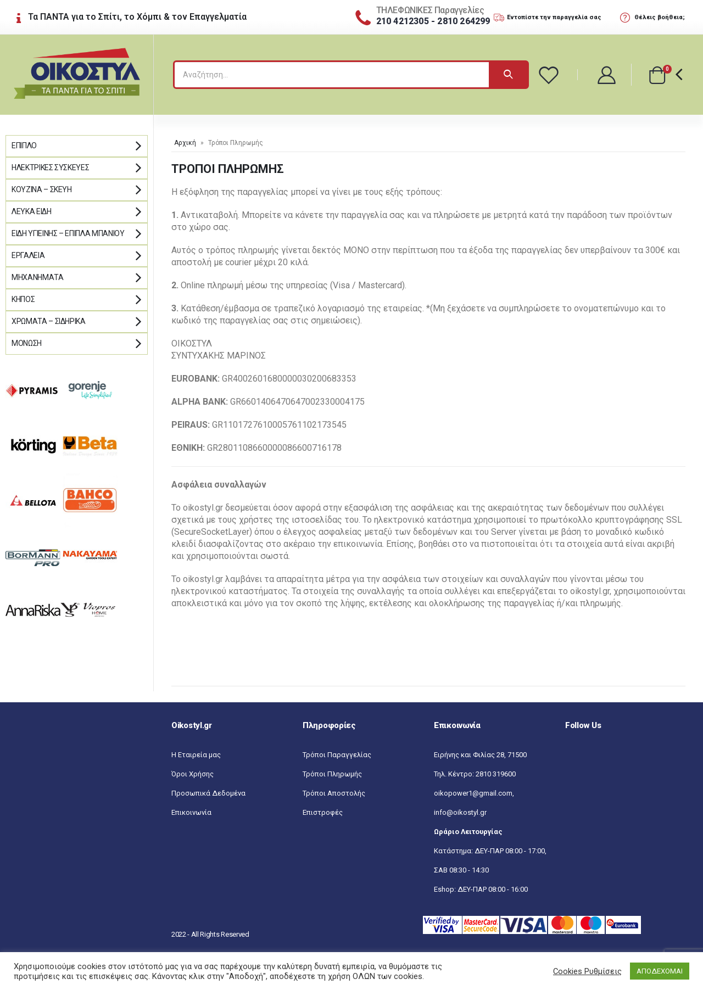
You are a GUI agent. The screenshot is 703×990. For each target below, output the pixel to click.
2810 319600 (496, 774)
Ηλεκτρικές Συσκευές (50, 167)
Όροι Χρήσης (192, 774)
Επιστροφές (323, 812)
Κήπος (23, 299)
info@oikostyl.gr (460, 812)
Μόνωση (27, 343)
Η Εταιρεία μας (196, 755)
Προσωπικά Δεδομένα (208, 793)
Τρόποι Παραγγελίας (337, 755)
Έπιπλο (24, 145)
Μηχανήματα (38, 277)
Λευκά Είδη (32, 211)
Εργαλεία (28, 255)
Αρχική (185, 143)
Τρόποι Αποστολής (334, 793)
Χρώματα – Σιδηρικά (49, 321)
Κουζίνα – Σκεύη (42, 189)
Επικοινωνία (191, 812)
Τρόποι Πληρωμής (332, 774)
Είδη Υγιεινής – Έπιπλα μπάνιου (68, 233)
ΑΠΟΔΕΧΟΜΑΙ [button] (660, 971)
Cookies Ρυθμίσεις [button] (587, 971)
